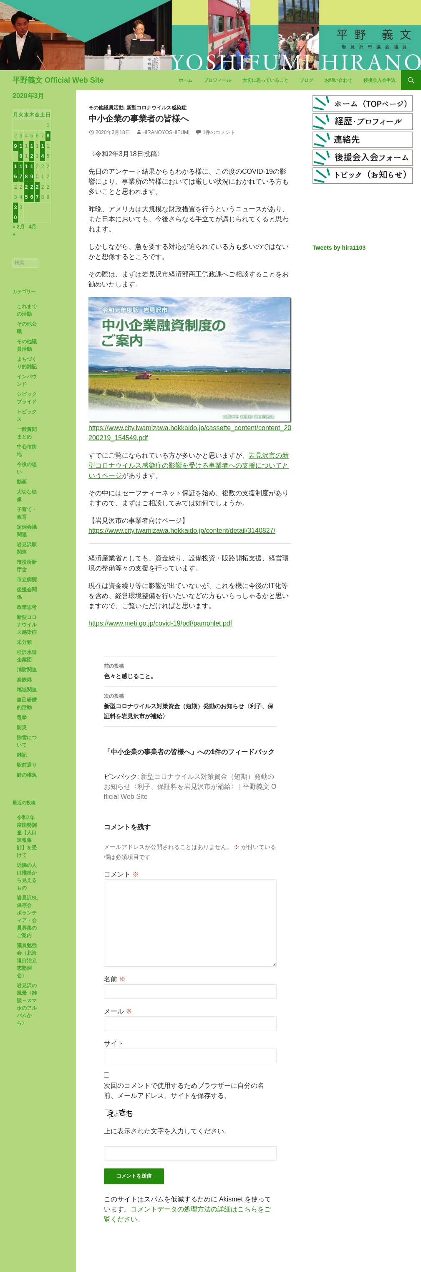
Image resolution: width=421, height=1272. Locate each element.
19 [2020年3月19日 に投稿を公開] (31, 172)
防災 (22, 727)
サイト (114, 1043)
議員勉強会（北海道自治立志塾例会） (27, 960)
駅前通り (27, 765)
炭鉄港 (24, 680)
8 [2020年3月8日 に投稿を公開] (48, 136)
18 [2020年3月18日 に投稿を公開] (26, 172)
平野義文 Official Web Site (58, 80)
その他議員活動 (106, 108)
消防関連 (27, 670)
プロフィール (217, 80)
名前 (115, 979)
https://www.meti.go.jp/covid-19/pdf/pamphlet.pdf (160, 623)
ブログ (306, 80)
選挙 (22, 717)
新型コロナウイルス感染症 (156, 108)
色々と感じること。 (190, 670)
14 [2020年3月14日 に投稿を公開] (42, 151)
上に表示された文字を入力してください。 (167, 1131)
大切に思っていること (265, 80)
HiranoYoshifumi (165, 132)
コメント (121, 874)
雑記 (22, 755)
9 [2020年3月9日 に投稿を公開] (15, 146)
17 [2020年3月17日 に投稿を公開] (21, 172)
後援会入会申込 (379, 80)
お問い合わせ (338, 80)
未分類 (24, 642)
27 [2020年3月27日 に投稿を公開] (37, 192)
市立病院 (27, 580)
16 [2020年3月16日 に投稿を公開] (15, 172)
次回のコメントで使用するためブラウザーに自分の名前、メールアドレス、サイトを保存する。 (184, 1090)
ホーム (185, 80)
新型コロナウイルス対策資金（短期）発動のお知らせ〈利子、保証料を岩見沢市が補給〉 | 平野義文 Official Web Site (190, 786)
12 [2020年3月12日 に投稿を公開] (31, 151)
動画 (22, 482)
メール (118, 1011)
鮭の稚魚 (27, 775)
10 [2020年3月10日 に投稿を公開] (21, 151)
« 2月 (19, 227)
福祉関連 (27, 690)
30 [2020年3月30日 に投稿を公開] (15, 212)
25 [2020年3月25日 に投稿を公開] (26, 192)
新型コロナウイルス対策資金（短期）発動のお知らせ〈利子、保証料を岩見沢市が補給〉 (190, 705)
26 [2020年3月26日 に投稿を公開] (31, 192)
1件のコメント (219, 132)
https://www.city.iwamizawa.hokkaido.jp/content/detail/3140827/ (181, 530)
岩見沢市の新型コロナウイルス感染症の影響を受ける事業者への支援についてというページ (188, 465)
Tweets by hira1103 (339, 247)
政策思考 (27, 607)
